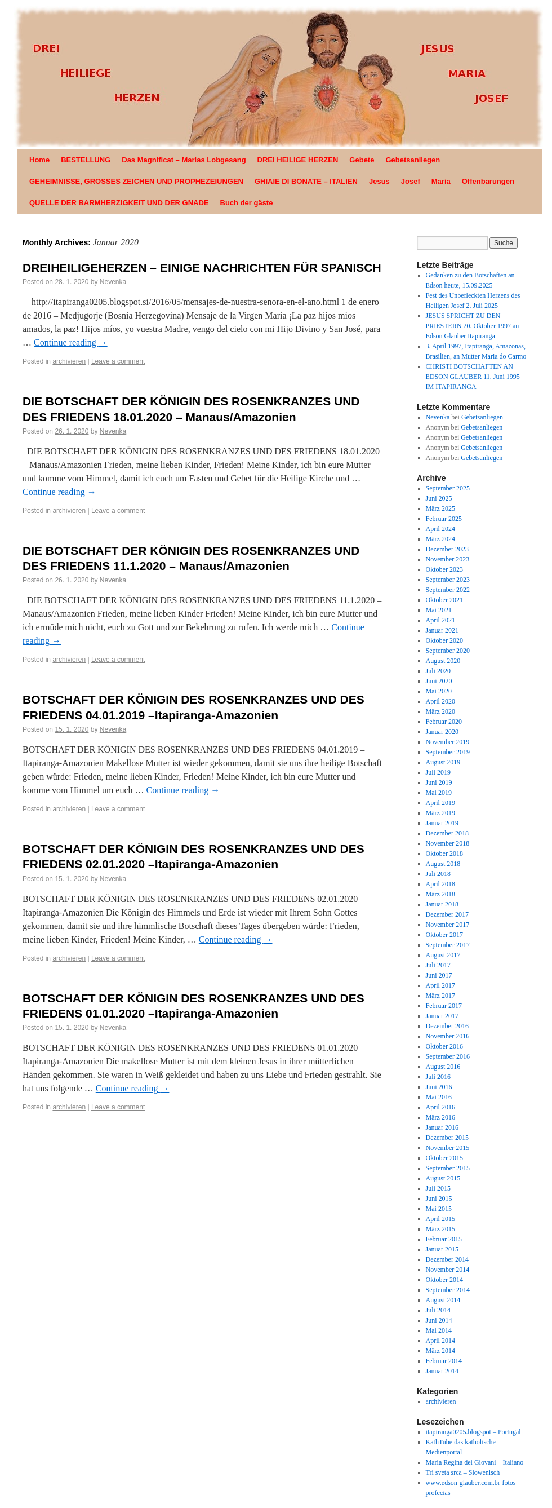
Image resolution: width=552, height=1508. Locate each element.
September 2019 (448, 752)
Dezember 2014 (447, 1259)
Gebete (361, 160)
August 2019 (443, 762)
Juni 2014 (439, 1320)
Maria (441, 181)
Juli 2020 (438, 671)
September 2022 (448, 590)
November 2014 (448, 1269)
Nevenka (113, 282)
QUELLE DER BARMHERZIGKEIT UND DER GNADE (119, 202)
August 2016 (443, 1067)
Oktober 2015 (444, 1158)
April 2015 (440, 1219)
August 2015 (443, 1178)
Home (39, 160)
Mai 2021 (439, 610)
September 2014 (448, 1290)
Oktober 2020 (444, 640)
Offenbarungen (488, 181)
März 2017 (440, 996)
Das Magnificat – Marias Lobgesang (184, 160)
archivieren (69, 361)
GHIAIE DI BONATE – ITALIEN (306, 181)
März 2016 (440, 1117)
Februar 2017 (444, 1006)
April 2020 (440, 701)
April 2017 (440, 985)
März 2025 (440, 508)
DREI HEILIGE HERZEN (298, 160)
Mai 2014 (439, 1330)
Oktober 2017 (444, 935)
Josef (410, 181)
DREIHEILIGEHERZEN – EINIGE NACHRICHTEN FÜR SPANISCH (202, 267)
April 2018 (440, 884)
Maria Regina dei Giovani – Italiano (475, 1462)
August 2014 (443, 1300)
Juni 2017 (439, 975)
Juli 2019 (438, 772)
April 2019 (440, 803)
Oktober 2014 (444, 1280)
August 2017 (443, 955)
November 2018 (448, 843)
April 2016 (440, 1107)
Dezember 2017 (447, 914)
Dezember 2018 (447, 833)
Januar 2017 (442, 1016)
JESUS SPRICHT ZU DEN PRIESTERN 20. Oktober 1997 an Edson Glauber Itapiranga (472, 326)
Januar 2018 (442, 904)
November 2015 (448, 1148)
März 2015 (440, 1229)
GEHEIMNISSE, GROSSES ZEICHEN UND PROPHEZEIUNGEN (136, 181)
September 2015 (448, 1168)
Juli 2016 (438, 1077)
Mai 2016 (439, 1097)
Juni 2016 (439, 1087)
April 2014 (440, 1341)
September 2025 (448, 488)
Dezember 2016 (447, 1026)
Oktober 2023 (444, 569)
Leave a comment (118, 361)
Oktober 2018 (444, 853)
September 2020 (448, 651)
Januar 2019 (442, 823)
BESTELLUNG (85, 160)
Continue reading (71, 342)
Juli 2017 (438, 965)
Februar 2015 (444, 1239)
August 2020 (443, 661)
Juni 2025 (439, 498)
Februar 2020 (444, 722)
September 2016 (448, 1056)
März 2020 (440, 711)
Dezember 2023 (447, 549)
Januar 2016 (442, 1127)
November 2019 (448, 742)
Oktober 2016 (444, 1046)
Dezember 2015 (447, 1138)
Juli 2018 (438, 874)
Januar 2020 (442, 732)
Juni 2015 (439, 1198)
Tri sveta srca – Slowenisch (463, 1472)
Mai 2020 (439, 691)
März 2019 (440, 813)
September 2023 (448, 579)
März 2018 (440, 894)
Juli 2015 (438, 1188)
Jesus (379, 181)
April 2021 (440, 620)
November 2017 (448, 924)
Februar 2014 (444, 1361)
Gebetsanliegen (412, 160)
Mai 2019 (439, 793)
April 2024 (440, 529)
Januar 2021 (442, 630)
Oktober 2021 (444, 600)
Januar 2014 (442, 1371)
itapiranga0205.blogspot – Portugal (473, 1432)
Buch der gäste (246, 202)
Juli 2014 (438, 1310)
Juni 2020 (439, 681)
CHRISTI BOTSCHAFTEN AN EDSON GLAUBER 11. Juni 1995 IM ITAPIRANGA (473, 376)
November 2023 (448, 559)
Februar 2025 (444, 519)
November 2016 (448, 1036)
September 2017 (448, 945)
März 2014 (440, 1351)
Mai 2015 (439, 1209)
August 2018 (443, 864)
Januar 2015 (442, 1249)
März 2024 (440, 539)
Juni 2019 (439, 782)
